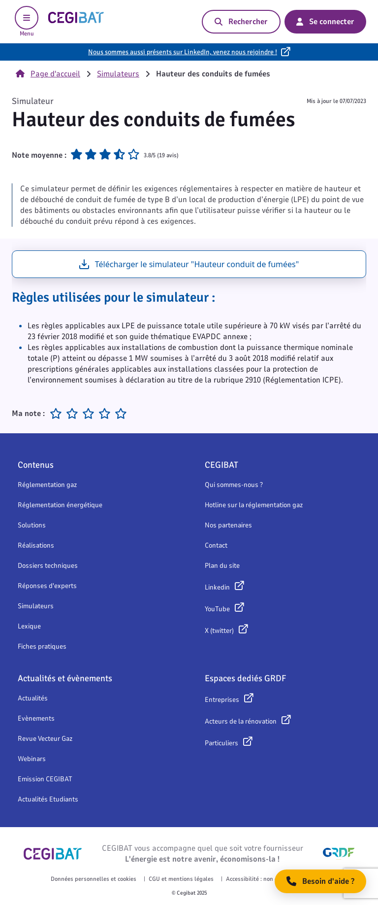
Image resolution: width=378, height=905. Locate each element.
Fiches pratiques (42, 646)
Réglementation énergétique (60, 505)
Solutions (32, 525)
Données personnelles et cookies (93, 879)
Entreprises (222, 699)
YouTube (217, 609)
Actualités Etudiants (48, 799)
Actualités (33, 698)
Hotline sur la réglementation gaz (254, 505)
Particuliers (221, 743)
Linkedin (217, 587)
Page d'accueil (48, 74)
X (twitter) (219, 630)
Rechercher (241, 21)
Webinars (32, 759)
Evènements (36, 718)
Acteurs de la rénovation (241, 721)
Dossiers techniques (48, 565)
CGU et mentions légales (181, 879)
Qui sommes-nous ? (234, 484)
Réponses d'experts (47, 586)
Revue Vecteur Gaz (45, 738)
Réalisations (36, 545)
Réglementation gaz (47, 484)
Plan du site (222, 565)
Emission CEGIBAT (45, 779)
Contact (216, 545)
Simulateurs (118, 74)
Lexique (29, 626)
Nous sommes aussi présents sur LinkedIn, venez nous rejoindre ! (182, 52)
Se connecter (325, 21)
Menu (26, 21)
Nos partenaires (228, 525)
